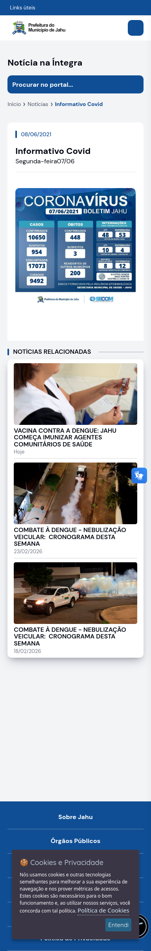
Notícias (38, 104)
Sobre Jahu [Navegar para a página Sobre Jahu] (75, 817)
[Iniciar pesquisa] (134, 84)
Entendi (118, 925)
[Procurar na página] (66, 84)
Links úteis (22, 7)
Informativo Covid (79, 104)
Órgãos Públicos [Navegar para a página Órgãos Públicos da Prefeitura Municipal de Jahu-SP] (76, 841)
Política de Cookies (103, 910)
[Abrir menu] (136, 28)
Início (14, 104)
